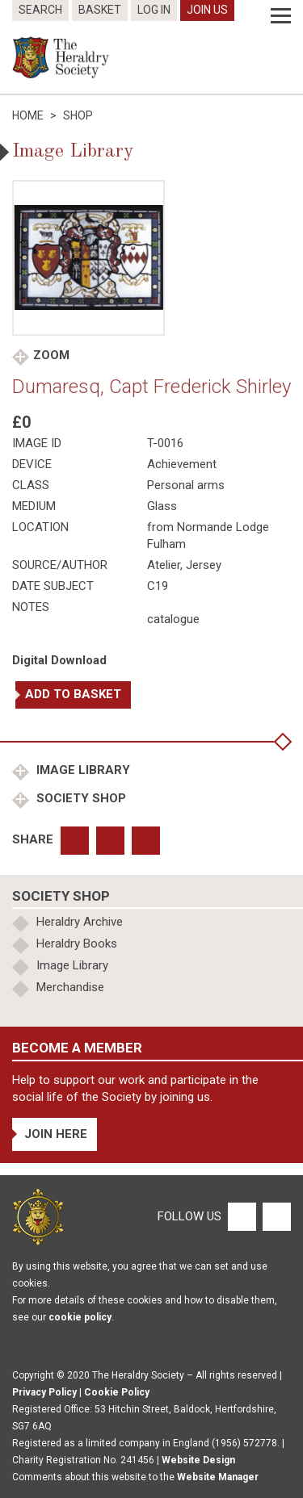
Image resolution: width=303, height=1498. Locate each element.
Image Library (81, 770)
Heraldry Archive (79, 921)
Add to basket (73, 694)
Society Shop (79, 798)
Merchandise (70, 987)
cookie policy (80, 1317)
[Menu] (281, 16)
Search (40, 9)
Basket (99, 9)
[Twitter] (275, 1215)
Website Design (198, 1460)
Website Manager (218, 1477)
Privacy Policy (44, 1392)
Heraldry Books (76, 943)
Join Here (55, 1134)
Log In (153, 9)
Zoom (51, 355)
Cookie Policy (116, 1392)
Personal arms (186, 485)
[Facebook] (241, 1215)
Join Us (207, 9)
